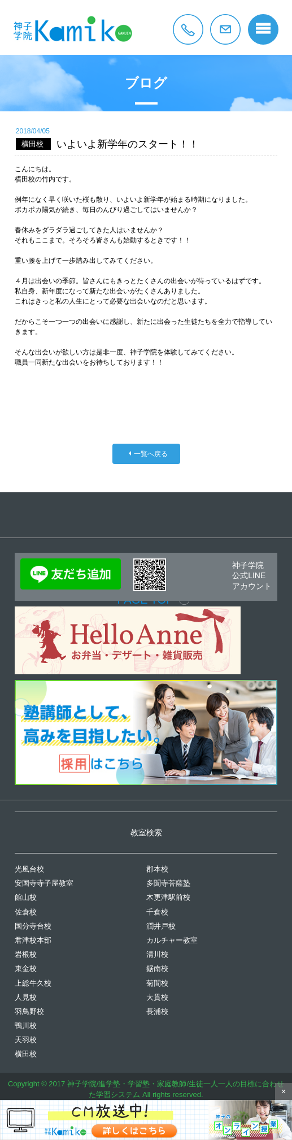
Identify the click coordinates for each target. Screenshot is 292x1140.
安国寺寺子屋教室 (44, 883)
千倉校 (157, 912)
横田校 (26, 1054)
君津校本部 (33, 940)
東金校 (26, 968)
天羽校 (26, 1039)
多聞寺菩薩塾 (168, 883)
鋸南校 (157, 968)
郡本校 (157, 869)
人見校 (26, 997)
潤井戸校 (161, 926)
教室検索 (146, 832)
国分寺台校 (33, 926)
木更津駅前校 (168, 897)
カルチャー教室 (172, 940)
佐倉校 (26, 912)
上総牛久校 (33, 983)
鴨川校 (26, 1025)
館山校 (26, 897)
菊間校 (157, 983)
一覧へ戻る (151, 454)
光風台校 (29, 869)
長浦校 (157, 1011)
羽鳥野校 (29, 1011)
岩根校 (26, 954)
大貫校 (157, 997)
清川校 (157, 954)
